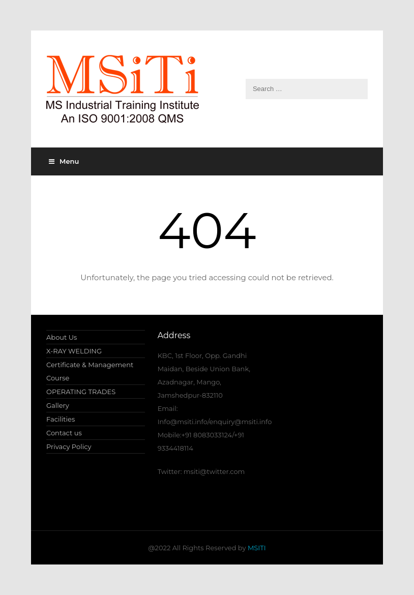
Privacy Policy (68, 446)
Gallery (57, 405)
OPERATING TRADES (80, 392)
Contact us (64, 433)
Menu (64, 161)
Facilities (60, 419)
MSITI (256, 548)
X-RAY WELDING (74, 351)
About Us (61, 337)
